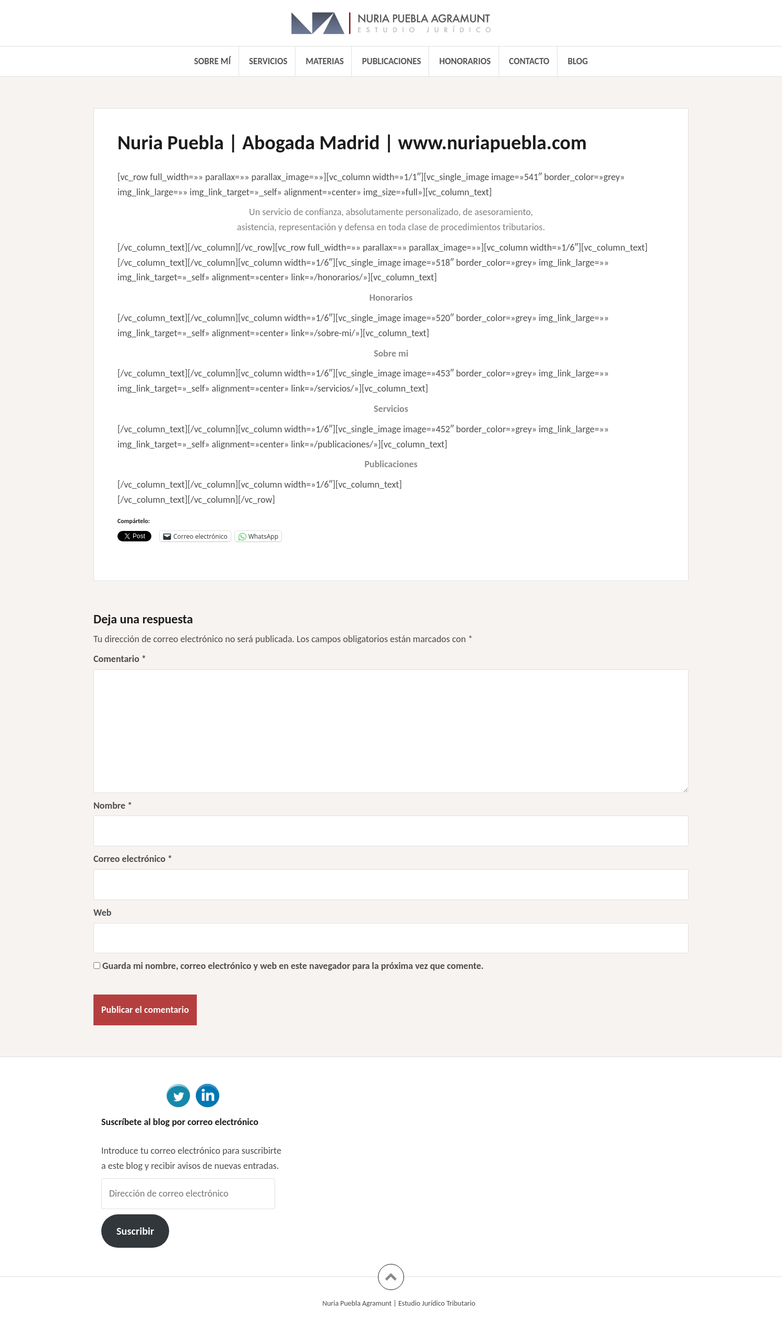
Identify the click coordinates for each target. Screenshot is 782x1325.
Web (102, 912)
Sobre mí (212, 61)
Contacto (529, 61)
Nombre (112, 805)
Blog (577, 61)
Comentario (119, 659)
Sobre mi (391, 353)
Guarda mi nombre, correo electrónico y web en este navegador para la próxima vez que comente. (292, 966)
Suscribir (135, 1231)
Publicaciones (391, 61)
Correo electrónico (132, 859)
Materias (325, 61)
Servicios (268, 61)
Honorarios (465, 61)
